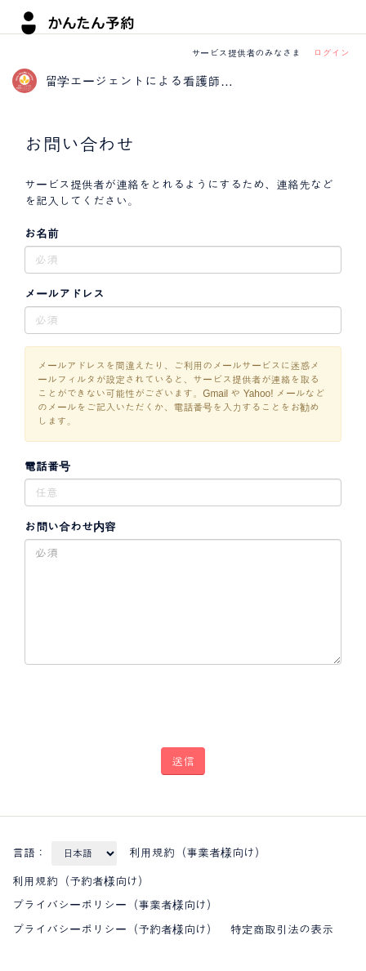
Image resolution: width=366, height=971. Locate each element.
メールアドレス (65, 294)
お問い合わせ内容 (70, 526)
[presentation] (149, 700)
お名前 (42, 233)
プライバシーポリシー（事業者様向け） (115, 904)
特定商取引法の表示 (281, 929)
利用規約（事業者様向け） (197, 852)
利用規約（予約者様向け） (81, 881)
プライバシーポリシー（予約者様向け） (115, 929)
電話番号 (47, 466)
